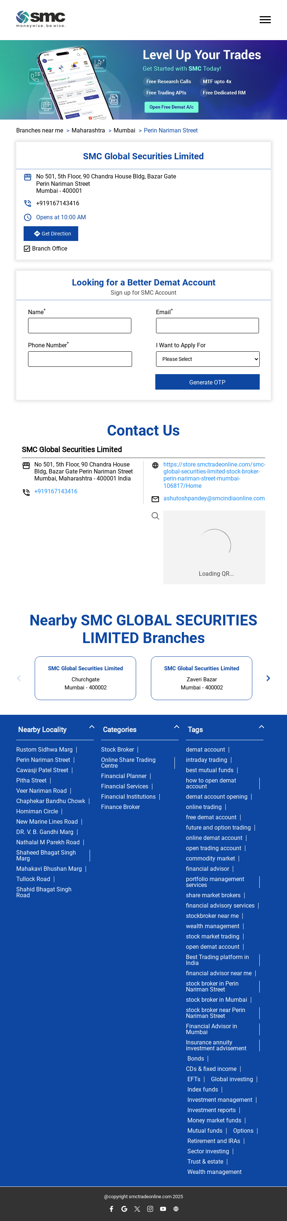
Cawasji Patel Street (42, 770)
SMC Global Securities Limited (85, 668)
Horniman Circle (37, 811)
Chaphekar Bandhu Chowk (50, 801)
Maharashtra (88, 130)
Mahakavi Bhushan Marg (49, 869)
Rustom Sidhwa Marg (44, 750)
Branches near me (39, 130)
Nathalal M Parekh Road (48, 842)
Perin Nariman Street (43, 760)
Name (37, 312)
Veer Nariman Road (41, 791)
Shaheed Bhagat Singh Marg (46, 856)
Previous (20, 678)
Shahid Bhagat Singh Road (44, 892)
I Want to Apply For (180, 345)
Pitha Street (31, 781)
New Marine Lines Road (47, 822)
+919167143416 (57, 203)
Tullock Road (33, 879)
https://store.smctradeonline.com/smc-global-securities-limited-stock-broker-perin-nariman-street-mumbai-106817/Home (214, 475)
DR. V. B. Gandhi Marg (44, 832)
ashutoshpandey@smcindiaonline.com (214, 498)
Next (266, 678)
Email (164, 312)
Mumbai (124, 130)
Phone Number (48, 345)
